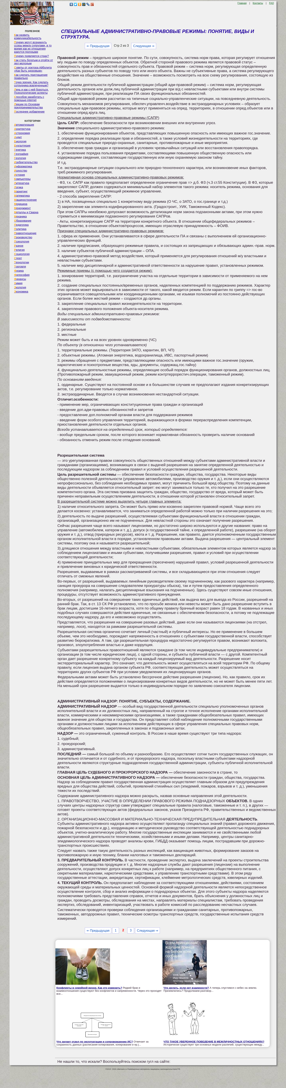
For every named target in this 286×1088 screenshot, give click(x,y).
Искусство (20, 170)
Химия (18, 283)
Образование (22, 220)
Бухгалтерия (22, 145)
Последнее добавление (29, 111)
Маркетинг (21, 191)
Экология (20, 287)
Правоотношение (25, 233)
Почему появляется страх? (31, 56)
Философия (22, 274)
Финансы (20, 279)
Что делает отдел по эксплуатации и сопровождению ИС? (94, 1041)
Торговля (20, 266)
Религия (19, 249)
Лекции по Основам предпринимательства (28, 106)
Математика (22, 195)
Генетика (20, 149)
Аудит (18, 137)
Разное (18, 245)
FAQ (271, 3)
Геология (20, 158)
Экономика (21, 291)
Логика (18, 187)
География (21, 154)
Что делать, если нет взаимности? (186, 987)
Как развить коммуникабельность (27, 36)
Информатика (23, 166)
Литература (21, 183)
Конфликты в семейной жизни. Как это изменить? (89, 987)
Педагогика (21, 224)
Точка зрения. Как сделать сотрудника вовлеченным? (31, 84)
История (19, 174)
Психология (21, 241)
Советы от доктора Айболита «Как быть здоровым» (33, 69)
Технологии (21, 262)
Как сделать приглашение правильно (30, 76)
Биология (20, 141)
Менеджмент (22, 208)
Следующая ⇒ (143, 46)
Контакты (258, 3)
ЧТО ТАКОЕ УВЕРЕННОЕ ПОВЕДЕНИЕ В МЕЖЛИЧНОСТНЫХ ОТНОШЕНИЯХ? (213, 1041)
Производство (23, 237)
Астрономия (22, 133)
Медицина (20, 204)
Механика (20, 216)
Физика (19, 270)
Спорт (18, 258)
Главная (242, 3)
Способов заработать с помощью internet (29, 98)
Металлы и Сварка (26, 212)
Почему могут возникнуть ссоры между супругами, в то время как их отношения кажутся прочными (33, 47)
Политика (20, 229)
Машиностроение (25, 199)
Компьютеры (22, 179)
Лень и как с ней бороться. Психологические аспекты (31, 91)
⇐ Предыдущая (98, 46)
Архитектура (22, 128)
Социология (22, 254)
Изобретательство (26, 162)
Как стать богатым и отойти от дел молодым (33, 62)
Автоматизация (24, 124)
